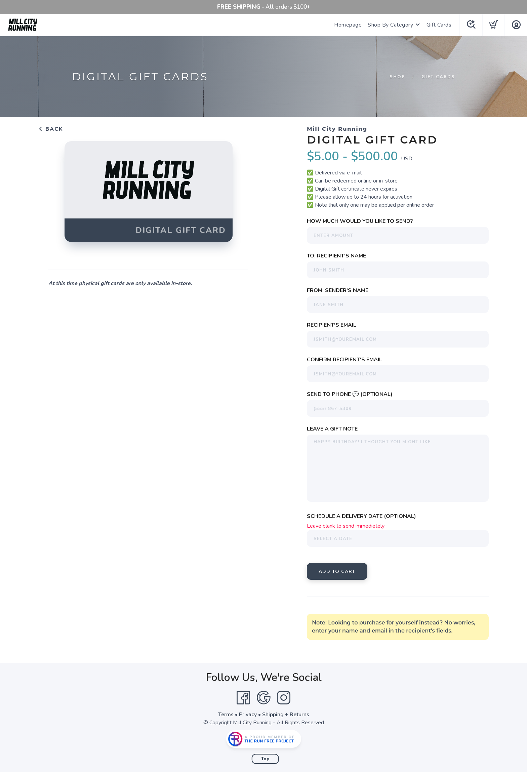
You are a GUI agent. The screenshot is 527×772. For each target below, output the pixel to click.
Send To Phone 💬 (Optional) (350, 394)
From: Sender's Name (337, 290)
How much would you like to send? (360, 221)
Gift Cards (439, 25)
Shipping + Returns (285, 714)
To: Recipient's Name (336, 255)
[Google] (263, 698)
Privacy (248, 714)
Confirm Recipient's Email (344, 359)
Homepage (348, 25)
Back (50, 129)
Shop (397, 77)
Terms (226, 714)
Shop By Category (390, 25)
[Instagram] (284, 698)
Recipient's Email (331, 325)
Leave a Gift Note (332, 429)
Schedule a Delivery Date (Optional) (361, 516)
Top (265, 759)
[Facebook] (243, 698)
